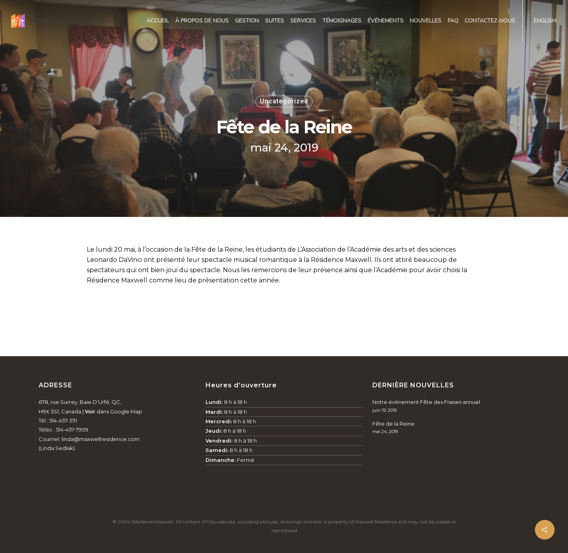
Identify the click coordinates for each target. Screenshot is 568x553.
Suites (274, 21)
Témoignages (341, 21)
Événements (386, 21)
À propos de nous (202, 21)
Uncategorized (284, 101)
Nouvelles (425, 21)
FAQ (453, 21)
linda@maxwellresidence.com (101, 439)
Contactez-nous (490, 21)
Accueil (158, 21)
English (545, 21)
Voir (90, 411)
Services (303, 21)
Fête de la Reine (393, 423)
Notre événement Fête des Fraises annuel (426, 402)
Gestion (247, 21)
